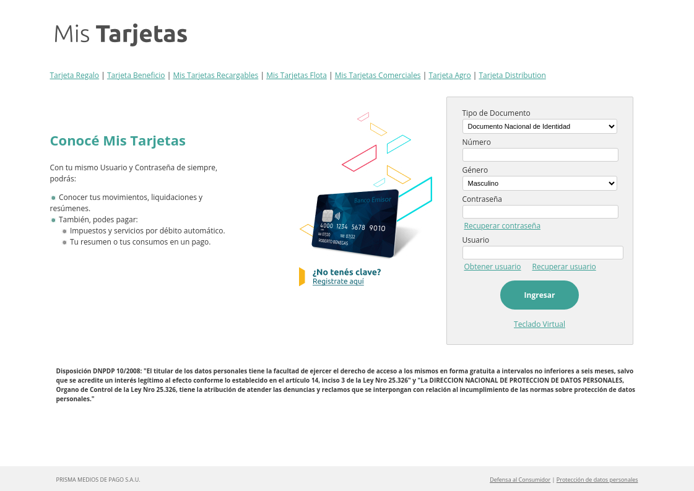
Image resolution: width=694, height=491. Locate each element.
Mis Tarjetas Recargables (215, 75)
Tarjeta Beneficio (136, 75)
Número (476, 142)
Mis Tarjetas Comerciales (378, 75)
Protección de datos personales (597, 480)
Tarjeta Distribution (512, 75)
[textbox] (540, 155)
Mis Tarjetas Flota (296, 75)
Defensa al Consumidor (520, 480)
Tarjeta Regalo (75, 75)
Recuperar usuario (564, 266)
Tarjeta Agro (449, 75)
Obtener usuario (492, 266)
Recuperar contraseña (502, 225)
